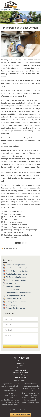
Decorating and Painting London (18, 292)
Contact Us (20, 368)
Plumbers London (13, 286)
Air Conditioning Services (16, 277)
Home (20, 361)
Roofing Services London (16, 280)
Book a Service (20, 377)
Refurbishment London (15, 283)
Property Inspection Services (17, 271)
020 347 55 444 (20, 414)
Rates (21, 365)
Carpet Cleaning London (15, 265)
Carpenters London (13, 299)
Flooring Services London (16, 308)
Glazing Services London (15, 296)
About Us (20, 363)
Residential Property (20, 372)
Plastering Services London (16, 274)
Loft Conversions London (16, 289)
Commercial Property (20, 375)
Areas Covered (20, 370)
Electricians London (13, 305)
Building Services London (16, 302)
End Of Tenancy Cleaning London (19, 268)
